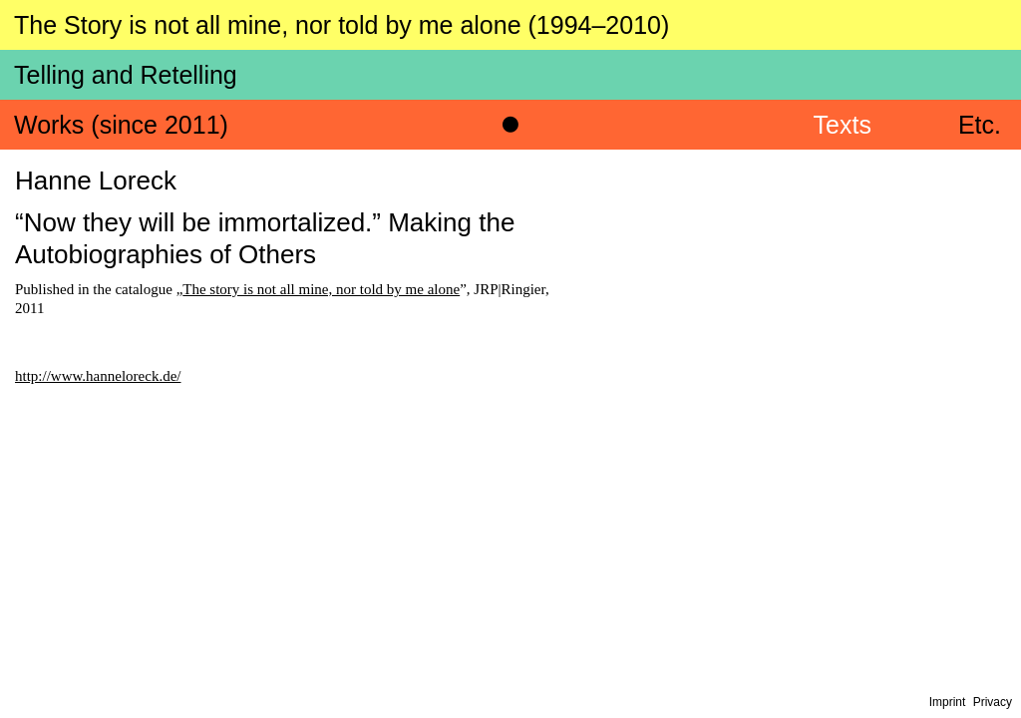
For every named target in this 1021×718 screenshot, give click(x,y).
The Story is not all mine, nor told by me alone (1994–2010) (341, 25)
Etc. (979, 125)
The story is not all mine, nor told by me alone (321, 289)
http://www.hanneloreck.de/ (97, 376)
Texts (842, 125)
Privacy (992, 702)
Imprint (947, 702)
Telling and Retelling (125, 75)
